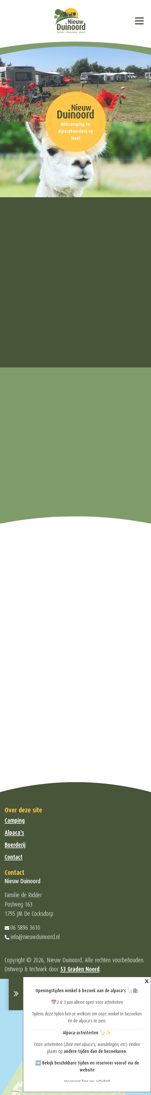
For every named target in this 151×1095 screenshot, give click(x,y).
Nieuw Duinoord (64, 960)
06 (13, 927)
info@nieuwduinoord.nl (35, 937)
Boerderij (15, 844)
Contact (13, 857)
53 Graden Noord (80, 969)
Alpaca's (14, 832)
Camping (15, 820)
